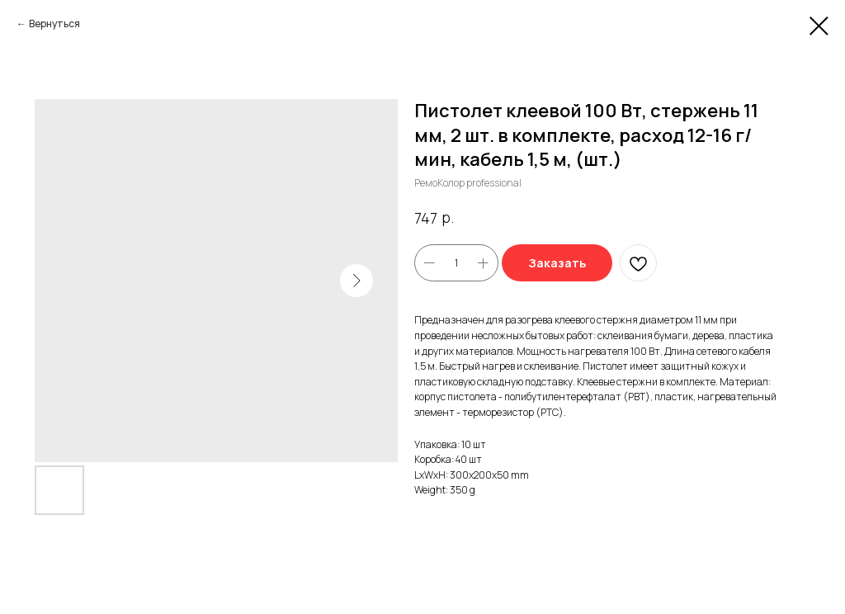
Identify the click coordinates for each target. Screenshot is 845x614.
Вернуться (54, 24)
